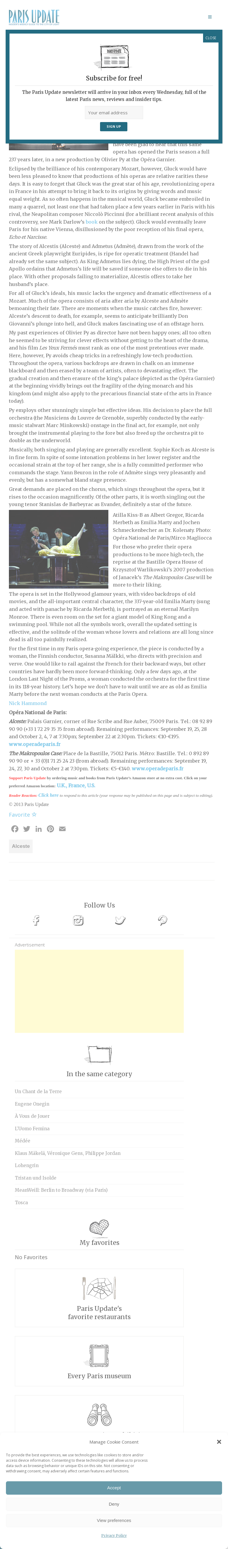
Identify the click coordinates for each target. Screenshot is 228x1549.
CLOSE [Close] (210, 37)
